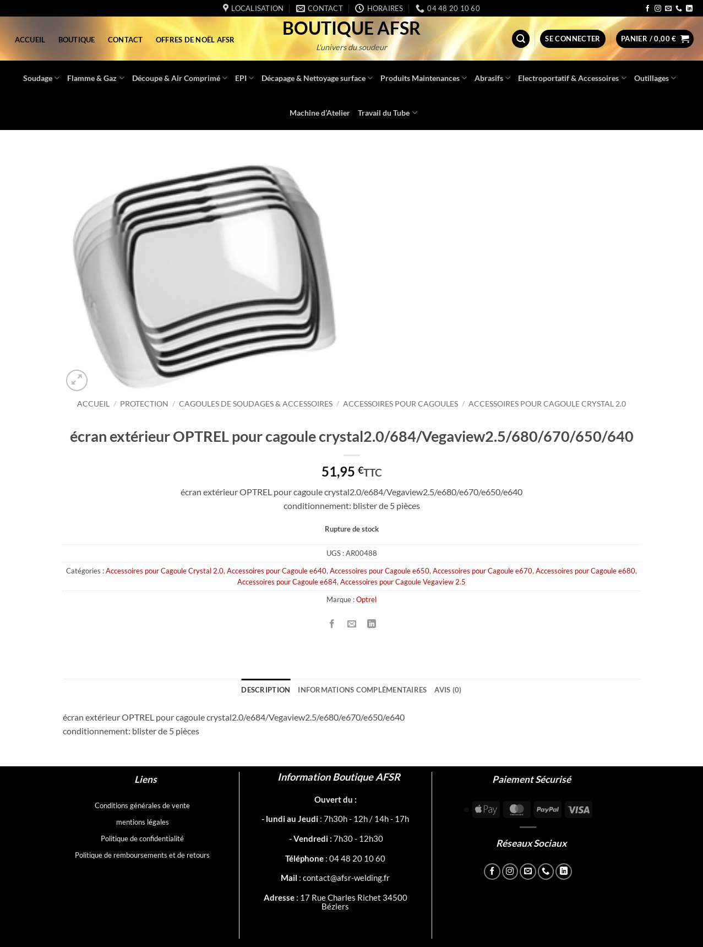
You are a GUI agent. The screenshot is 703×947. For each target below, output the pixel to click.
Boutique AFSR (351, 28)
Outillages (655, 78)
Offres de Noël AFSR (195, 39)
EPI (244, 78)
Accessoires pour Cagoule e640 (276, 570)
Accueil (30, 39)
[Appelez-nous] (678, 9)
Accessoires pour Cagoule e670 (482, 570)
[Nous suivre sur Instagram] (658, 9)
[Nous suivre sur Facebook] (647, 9)
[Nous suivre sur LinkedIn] (689, 9)
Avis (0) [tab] (447, 689)
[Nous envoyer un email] (668, 9)
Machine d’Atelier (320, 112)
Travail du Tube (387, 112)
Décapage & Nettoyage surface (317, 78)
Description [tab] (265, 689)
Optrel (366, 599)
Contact (125, 39)
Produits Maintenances (423, 78)
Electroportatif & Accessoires (572, 78)
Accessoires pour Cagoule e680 (585, 570)
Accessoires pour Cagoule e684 (287, 581)
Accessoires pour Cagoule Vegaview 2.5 (403, 581)
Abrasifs (492, 78)
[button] (521, 39)
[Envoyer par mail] (352, 624)
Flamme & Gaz (95, 78)
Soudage (41, 78)
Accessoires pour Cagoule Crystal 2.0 (547, 403)
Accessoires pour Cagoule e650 (379, 570)
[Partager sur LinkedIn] (372, 624)
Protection (144, 403)
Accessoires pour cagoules (400, 403)
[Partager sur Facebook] (332, 624)
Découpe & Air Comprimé (179, 78)
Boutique (76, 39)
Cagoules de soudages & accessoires (256, 403)
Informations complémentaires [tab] (362, 689)
